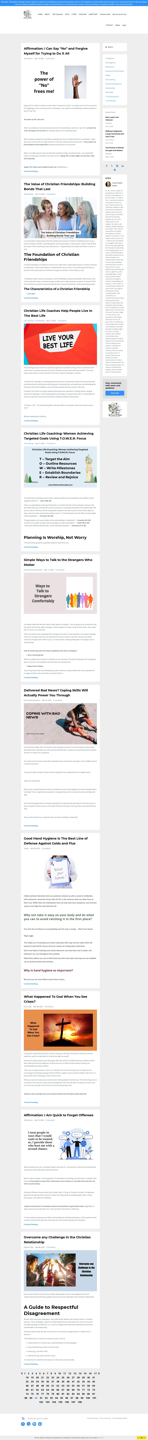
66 (58, 1399)
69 (73, 1399)
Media (117, 25)
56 (78, 1395)
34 (37, 1391)
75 (32, 1403)
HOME (40, 14)
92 (46, 1407)
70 (78, 1399)
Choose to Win (105, 14)
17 (95, 1383)
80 (58, 1403)
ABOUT (47, 14)
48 (37, 1395)
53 (63, 1395)
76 (37, 1403)
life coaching (29, 321)
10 (59, 1383)
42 (78, 1391)
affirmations (28, 58)
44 (88, 1391)
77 (42, 1403)
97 (72, 1407)
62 (37, 1399)
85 (83, 1403)
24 (58, 1387)
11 (64, 1383)
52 (58, 1395)
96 (66, 1407)
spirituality (28, 1012)
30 (88, 1387)
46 (27, 1395)
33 (32, 1391)
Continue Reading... (31, 171)
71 (83, 1399)
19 (32, 1387)
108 (80, 1411)
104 (54, 1411)
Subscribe (115, 393)
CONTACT (109, 25)
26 (68, 1387)
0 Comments (50, 58)
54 (68, 1395)
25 (63, 1387)
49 (42, 1395)
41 (73, 1391)
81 (63, 1403)
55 (73, 1395)
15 (85, 1383)
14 (80, 1383)
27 (73, 1387)
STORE (74, 14)
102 (41, 1411)
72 (88, 1399)
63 (42, 1399)
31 (93, 1387)
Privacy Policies (90, 1428)
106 (67, 1411)
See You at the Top (119, 14)
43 (83, 1391)
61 (32, 1399)
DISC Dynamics (57, 14)
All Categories (110, 63)
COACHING (83, 14)
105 (60, 1411)
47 (32, 1395)
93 (51, 1407)
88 (26, 1407)
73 (93, 1399)
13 (75, 1383)
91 (41, 1407)
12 (69, 1383)
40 (68, 1391)
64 (47, 1399)
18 (27, 1387)
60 (27, 1399)
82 (68, 1403)
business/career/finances (33, 575)
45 (93, 1391)
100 (88, 1407)
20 (37, 1387)
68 (68, 1399)
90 (36, 1407)
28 (78, 1387)
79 (52, 1403)
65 (52, 1399)
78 (47, 1403)
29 (83, 1387)
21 (42, 1387)
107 (73, 1411)
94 (56, 1407)
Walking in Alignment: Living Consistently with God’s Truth (114, 134)
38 (58, 1391)
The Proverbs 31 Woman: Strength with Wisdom (114, 149)
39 (63, 1391)
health (26, 853)
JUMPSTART (93, 14)
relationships (29, 194)
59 (93, 1395)
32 (27, 1391)
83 (73, 1403)
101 (94, 1407)
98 (77, 1407)
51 (52, 1395)
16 (90, 1383)
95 (61, 1407)
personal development (32, 705)
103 (48, 1411)
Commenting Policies (119, 1428)
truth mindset (39, 321)
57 (83, 1395)
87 (93, 1403)
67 (63, 1399)
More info (100, 1437)
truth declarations (112, 96)
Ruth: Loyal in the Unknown (112, 118)
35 (42, 1391)
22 (47, 1387)
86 (88, 1403)
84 (78, 1403)
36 (47, 1391)
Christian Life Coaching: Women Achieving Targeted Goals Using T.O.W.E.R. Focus (56, 438)
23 (52, 1387)
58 (88, 1395)
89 (31, 1407)
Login (124, 25)
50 (47, 1395)
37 (52, 1391)
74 (27, 1403)
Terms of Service (104, 1428)
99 (82, 1407)
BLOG (67, 14)
